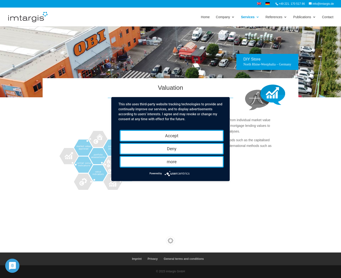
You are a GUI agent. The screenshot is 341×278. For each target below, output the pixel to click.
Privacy (153, 259)
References (274, 17)
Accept (171, 135)
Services (248, 17)
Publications (302, 17)
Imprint (137, 259)
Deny (171, 148)
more (172, 161)
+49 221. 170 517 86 (292, 3)
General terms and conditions (184, 259)
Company (223, 17)
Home (205, 17)
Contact (327, 17)
